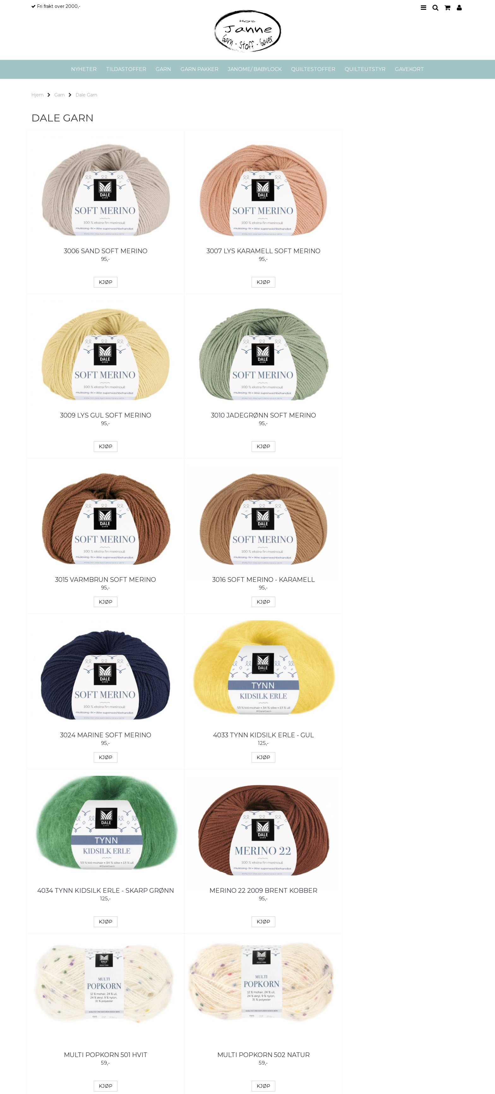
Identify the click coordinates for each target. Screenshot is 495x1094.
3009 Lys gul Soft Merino (303, 251)
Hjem (37, 95)
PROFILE (459, 7)
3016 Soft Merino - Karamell (192, 415)
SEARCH (435, 7)
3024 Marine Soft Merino (303, 415)
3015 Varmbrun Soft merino (81, 415)
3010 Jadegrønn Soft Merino (413, 251)
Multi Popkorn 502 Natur (413, 571)
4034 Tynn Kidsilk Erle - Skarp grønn (82, 575)
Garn (59, 95)
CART (447, 7)
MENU (423, 7)
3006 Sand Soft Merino (82, 251)
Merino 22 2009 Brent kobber (192, 571)
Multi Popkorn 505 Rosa (303, 735)
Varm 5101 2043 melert (192, 899)
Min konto (223, 1042)
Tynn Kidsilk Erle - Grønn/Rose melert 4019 (413, 739)
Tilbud (242, 1042)
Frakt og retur (270, 997)
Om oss (263, 978)
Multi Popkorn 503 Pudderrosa (82, 739)
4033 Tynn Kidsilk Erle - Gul (413, 415)
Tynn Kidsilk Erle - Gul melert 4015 (82, 904)
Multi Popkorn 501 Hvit (303, 571)
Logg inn (287, 1042)
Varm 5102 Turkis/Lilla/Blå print (303, 904)
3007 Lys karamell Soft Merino (192, 255)
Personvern (268, 1016)
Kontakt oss (268, 988)
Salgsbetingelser (273, 1007)
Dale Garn (86, 95)
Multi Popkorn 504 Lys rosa (192, 735)
